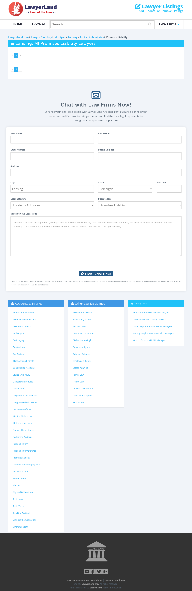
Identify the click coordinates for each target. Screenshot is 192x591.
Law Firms (169, 24)
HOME (18, 24)
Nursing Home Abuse (23, 430)
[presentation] (96, 263)
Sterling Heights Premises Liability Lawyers (153, 333)
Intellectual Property (83, 388)
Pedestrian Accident (22, 437)
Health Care (78, 381)
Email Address (17, 149)
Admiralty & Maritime (23, 312)
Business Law (79, 326)
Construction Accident (23, 367)
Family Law (78, 374)
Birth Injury (18, 333)
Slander (16, 485)
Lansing (72, 37)
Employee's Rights (81, 360)
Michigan (59, 37)
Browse (38, 24)
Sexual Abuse (19, 478)
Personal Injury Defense (24, 450)
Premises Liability (21, 457)
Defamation (18, 388)
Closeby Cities (140, 303)
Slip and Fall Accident (23, 492)
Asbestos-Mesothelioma (24, 319)
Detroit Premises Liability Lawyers (149, 319)
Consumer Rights (81, 347)
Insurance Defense (22, 409)
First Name (16, 133)
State (101, 182)
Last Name (104, 133)
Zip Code (161, 182)
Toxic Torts (18, 506)
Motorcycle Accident (23, 423)
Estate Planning (80, 367)
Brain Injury (18, 340)
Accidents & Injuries (92, 37)
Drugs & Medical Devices (25, 402)
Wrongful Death (20, 526)
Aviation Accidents (22, 326)
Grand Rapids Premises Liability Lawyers (152, 326)
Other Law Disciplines (90, 304)
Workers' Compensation (24, 519)
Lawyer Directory (41, 37)
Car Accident (19, 354)
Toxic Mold (18, 499)
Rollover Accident (21, 471)
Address (14, 166)
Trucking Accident (21, 513)
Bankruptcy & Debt (82, 319)
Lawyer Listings (159, 6)
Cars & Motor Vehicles (83, 333)
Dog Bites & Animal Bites (25, 395)
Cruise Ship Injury (21, 374)
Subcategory (104, 198)
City (12, 182)
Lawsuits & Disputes (83, 395)
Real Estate (78, 402)
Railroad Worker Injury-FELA (26, 464)
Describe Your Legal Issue (23, 213)
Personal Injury (20, 443)
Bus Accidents (19, 347)
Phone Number (106, 149)
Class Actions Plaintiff (23, 360)
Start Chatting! (96, 273)
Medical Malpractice (22, 416)
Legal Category (18, 198)
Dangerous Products (23, 381)
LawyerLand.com (18, 37)
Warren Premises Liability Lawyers (149, 340)
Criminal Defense (81, 354)
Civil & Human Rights (83, 340)
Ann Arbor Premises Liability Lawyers (151, 312)
